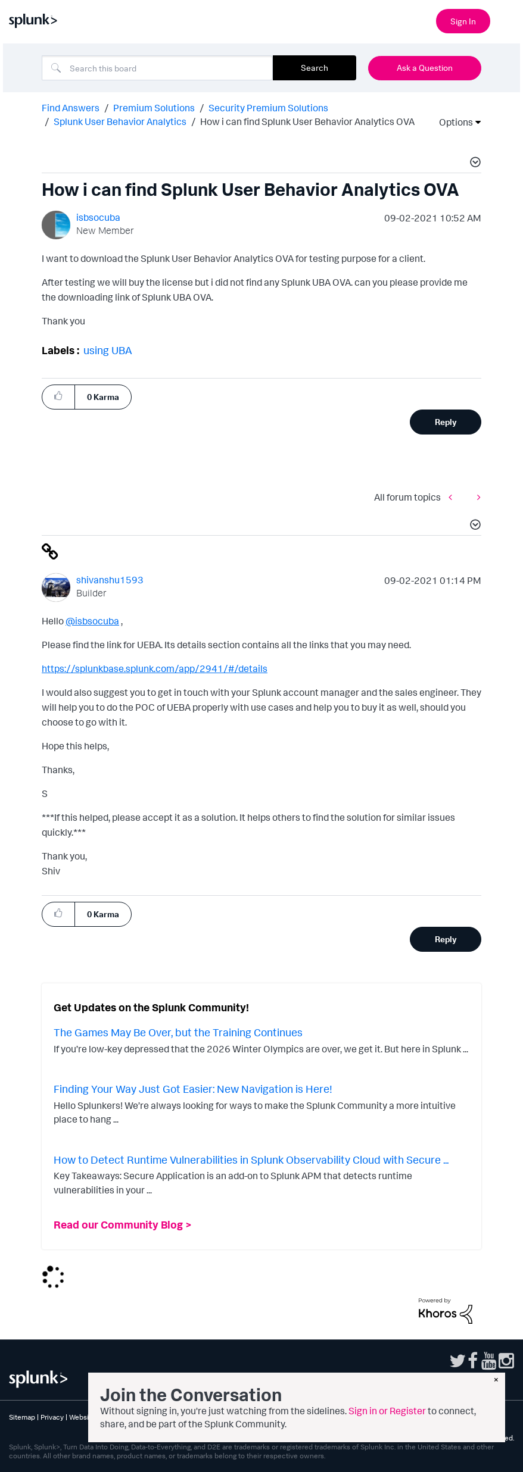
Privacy (52, 1416)
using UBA (107, 350)
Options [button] (452, 122)
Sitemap (22, 1416)
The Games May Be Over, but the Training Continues (178, 1032)
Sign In (463, 21)
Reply (446, 422)
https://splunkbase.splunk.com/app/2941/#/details (154, 668)
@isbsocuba (92, 621)
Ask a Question (425, 67)
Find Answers (70, 108)
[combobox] (157, 67)
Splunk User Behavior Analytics (120, 121)
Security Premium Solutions (268, 108)
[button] (473, 163)
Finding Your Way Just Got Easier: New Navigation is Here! (193, 1088)
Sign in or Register (387, 1411)
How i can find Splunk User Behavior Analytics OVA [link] (307, 121)
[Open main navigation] (507, 19)
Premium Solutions (154, 108)
